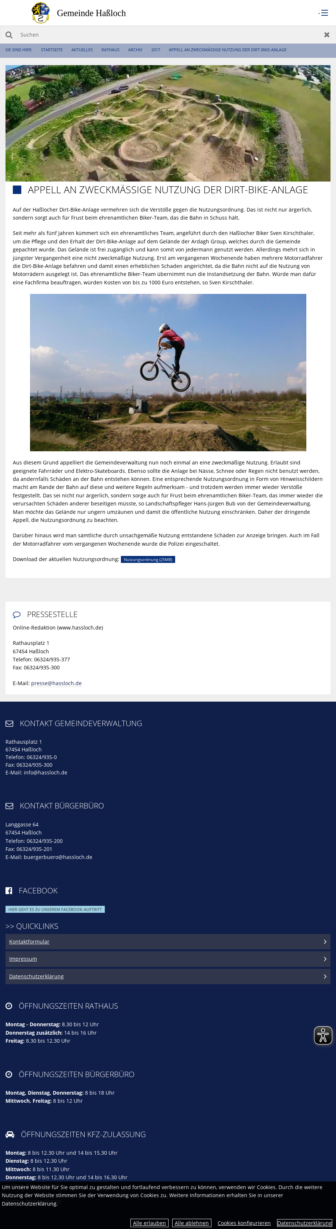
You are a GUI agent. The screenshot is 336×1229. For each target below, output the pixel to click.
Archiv (135, 49)
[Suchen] (168, 35)
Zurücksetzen (327, 34)
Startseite (52, 49)
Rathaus (110, 49)
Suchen (9, 34)
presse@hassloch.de (56, 683)
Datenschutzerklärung (304, 1222)
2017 (155, 49)
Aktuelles (82, 49)
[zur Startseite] (86, 12)
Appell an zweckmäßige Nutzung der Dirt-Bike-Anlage (228, 49)
